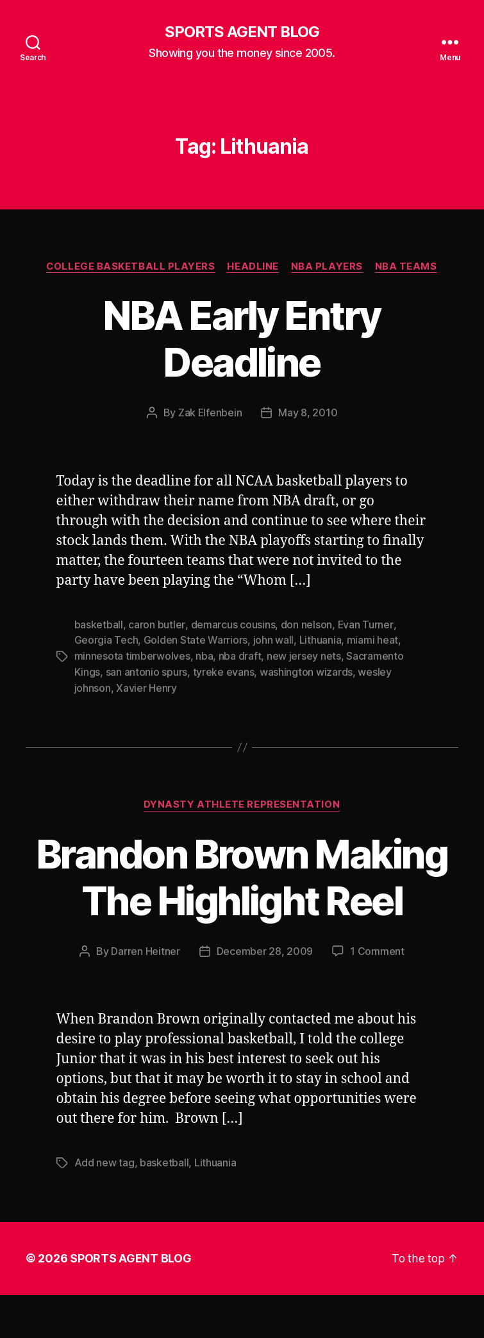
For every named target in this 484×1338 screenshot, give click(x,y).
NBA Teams (407, 266)
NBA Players (327, 266)
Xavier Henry (146, 686)
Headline (253, 266)
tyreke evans (224, 670)
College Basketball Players (130, 266)
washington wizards (306, 670)
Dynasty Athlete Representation (242, 802)
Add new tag (104, 1206)
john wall (273, 639)
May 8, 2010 (308, 413)
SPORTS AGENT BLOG (241, 32)
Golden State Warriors (195, 639)
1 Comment (377, 995)
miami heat (372, 639)
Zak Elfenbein (210, 413)
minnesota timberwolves (132, 655)
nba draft (240, 655)
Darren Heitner (145, 995)
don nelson (305, 624)
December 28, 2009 (265, 995)
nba (204, 655)
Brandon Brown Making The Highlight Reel (242, 898)
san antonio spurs (146, 670)
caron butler (156, 624)
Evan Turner (364, 624)
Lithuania (320, 639)
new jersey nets (304, 655)
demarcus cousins (232, 624)
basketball (98, 624)
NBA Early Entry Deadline (241, 339)
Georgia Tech (106, 639)
